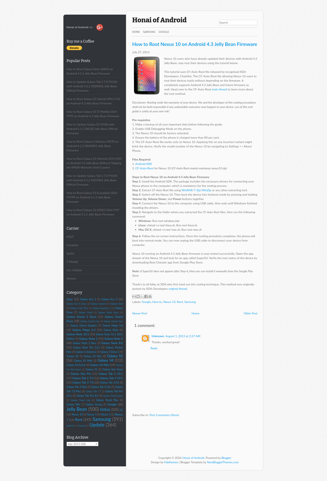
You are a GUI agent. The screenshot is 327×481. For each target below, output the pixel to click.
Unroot (82, 425)
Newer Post (139, 313)
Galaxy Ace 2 (88, 299)
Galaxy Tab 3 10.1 (111, 378)
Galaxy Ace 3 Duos (76, 303)
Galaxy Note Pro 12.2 (86, 347)
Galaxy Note (110, 330)
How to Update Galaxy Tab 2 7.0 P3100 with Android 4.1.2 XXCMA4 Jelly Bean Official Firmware (92, 180)
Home (136, 31)
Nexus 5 (105, 414)
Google (112, 404)
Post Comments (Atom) (164, 415)
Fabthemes (171, 462)
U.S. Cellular (74, 270)
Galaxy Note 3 (113, 338)
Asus (70, 299)
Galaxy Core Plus (79, 308)
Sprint (70, 253)
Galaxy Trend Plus (107, 400)
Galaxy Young (94, 404)
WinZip (206, 190)
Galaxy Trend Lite (80, 400)
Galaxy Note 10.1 (78, 334)
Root (78, 419)
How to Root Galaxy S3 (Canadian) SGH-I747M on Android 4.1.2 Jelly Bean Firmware (92, 197)
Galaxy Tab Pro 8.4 (88, 395)
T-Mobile (72, 261)
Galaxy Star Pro (81, 373)
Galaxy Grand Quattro (83, 325)
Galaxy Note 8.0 (112, 343)
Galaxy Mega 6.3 (83, 330)
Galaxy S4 (105, 360)
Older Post (250, 313)
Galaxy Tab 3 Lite (101, 387)
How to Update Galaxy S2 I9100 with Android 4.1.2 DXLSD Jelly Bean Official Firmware (92, 129)
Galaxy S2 (72, 356)
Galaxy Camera (98, 303)
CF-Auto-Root (144, 168)
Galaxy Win (73, 404)
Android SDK (143, 164)
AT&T (70, 236)
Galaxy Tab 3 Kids (77, 387)
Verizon (71, 278)
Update (96, 425)
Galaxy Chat (116, 303)
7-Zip (197, 190)
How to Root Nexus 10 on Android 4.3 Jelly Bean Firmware (194, 44)
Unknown (158, 336)
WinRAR (186, 190)
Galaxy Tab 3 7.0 (83, 382)
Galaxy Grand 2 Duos (81, 316)
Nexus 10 (77, 414)
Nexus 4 (92, 414)
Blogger (226, 457)
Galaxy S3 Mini (83, 360)
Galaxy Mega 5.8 (112, 325)
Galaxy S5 (91, 369)
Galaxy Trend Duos (113, 395)
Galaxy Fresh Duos (108, 312)
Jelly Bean (77, 409)
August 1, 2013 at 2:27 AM (183, 336)
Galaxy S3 (115, 356)
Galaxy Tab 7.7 (93, 391)
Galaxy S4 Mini (99, 365)
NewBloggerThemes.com (223, 462)
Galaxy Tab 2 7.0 (82, 378)
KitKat (105, 409)
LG (121, 409)
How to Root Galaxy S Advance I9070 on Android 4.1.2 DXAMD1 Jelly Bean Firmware (93, 146)
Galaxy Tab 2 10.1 (111, 373)
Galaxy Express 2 (102, 308)
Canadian (72, 245)
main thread (219, 89)
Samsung (102, 419)
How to (157, 302)
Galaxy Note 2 (88, 338)
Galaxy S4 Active (76, 365)
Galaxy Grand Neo (113, 321)
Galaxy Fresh (86, 312)
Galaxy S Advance (86, 351)
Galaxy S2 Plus (93, 356)
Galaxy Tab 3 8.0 (109, 382)
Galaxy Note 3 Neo (84, 343)
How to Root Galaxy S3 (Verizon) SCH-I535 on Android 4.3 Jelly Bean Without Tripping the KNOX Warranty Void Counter (94, 163)
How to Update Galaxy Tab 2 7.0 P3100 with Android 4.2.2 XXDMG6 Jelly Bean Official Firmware (92, 86)
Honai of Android (159, 20)
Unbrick (70, 425)
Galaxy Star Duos (112, 369)
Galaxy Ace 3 (109, 299)
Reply (154, 348)
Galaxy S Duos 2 (109, 351)
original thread (178, 288)
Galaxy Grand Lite (89, 321)
